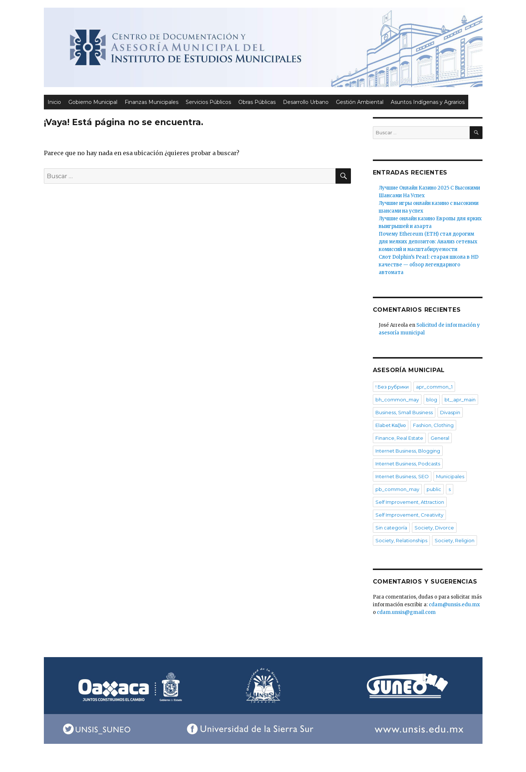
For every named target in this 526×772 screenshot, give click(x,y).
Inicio (54, 102)
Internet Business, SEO (402, 476)
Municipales (450, 476)
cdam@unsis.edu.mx (454, 605)
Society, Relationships (401, 540)
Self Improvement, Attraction (409, 502)
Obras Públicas (257, 102)
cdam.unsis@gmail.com (406, 612)
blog (431, 399)
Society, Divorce (434, 528)
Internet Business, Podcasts (407, 463)
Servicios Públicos (208, 102)
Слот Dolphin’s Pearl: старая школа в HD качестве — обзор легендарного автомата (428, 265)
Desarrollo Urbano (306, 102)
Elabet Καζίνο (390, 425)
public (434, 489)
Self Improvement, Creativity (409, 515)
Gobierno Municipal (92, 102)
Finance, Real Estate (399, 438)
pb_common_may (397, 489)
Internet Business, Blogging (407, 451)
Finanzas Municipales (151, 102)
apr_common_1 (434, 387)
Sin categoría (391, 528)
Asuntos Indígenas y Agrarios (428, 102)
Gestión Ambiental (359, 102)
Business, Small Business (404, 412)
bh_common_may (397, 399)
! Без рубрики (392, 387)
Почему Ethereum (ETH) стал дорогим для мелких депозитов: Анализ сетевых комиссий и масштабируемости (428, 241)
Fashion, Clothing (433, 425)
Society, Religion (454, 540)
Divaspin (450, 412)
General (440, 438)
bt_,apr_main (460, 399)
